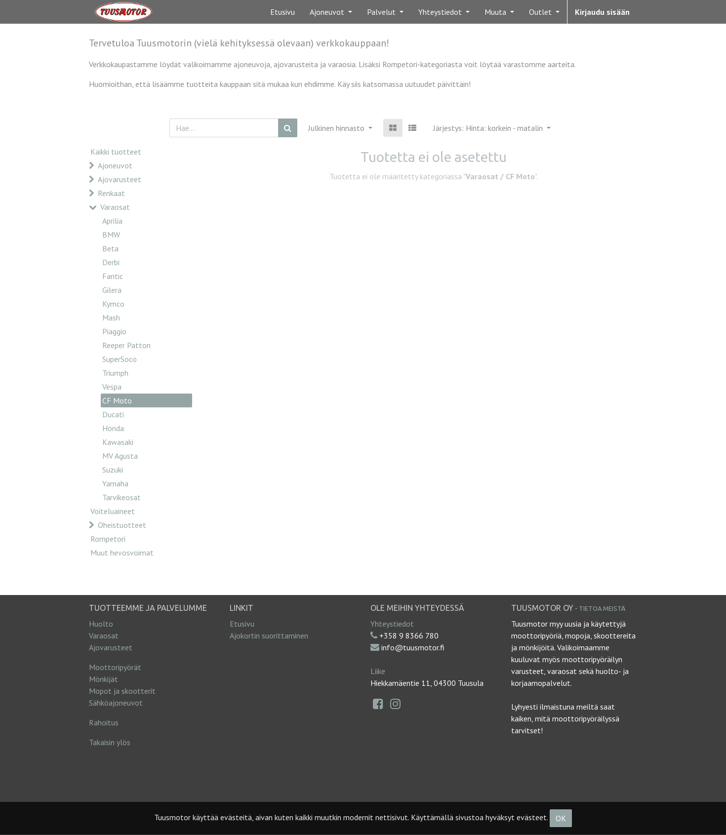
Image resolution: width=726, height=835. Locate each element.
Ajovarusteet (119, 179)
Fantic (112, 276)
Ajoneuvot (115, 165)
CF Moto (117, 400)
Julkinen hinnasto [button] (337, 128)
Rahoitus (104, 722)
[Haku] (287, 128)
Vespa (111, 387)
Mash (111, 317)
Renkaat (111, 193)
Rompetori (107, 539)
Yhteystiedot (392, 624)
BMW (111, 234)
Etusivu (242, 624)
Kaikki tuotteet (115, 152)
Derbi (111, 262)
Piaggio (114, 331)
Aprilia (112, 221)
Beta (110, 248)
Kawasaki (117, 442)
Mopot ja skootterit (122, 691)
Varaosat (115, 207)
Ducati (113, 414)
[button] (492, 128)
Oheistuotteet (122, 525)
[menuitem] (282, 12)
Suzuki (112, 470)
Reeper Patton (126, 345)
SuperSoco (119, 359)
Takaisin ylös (109, 742)
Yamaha (115, 483)
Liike (377, 671)
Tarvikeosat (121, 497)
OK (561, 818)
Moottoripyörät (115, 667)
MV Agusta (120, 456)
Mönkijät (103, 679)
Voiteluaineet (112, 511)
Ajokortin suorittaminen (269, 635)
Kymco (113, 304)
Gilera (111, 290)
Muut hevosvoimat (122, 552)
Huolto (101, 624)
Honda (113, 428)
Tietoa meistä (602, 608)
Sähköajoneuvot (116, 703)
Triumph (115, 373)
